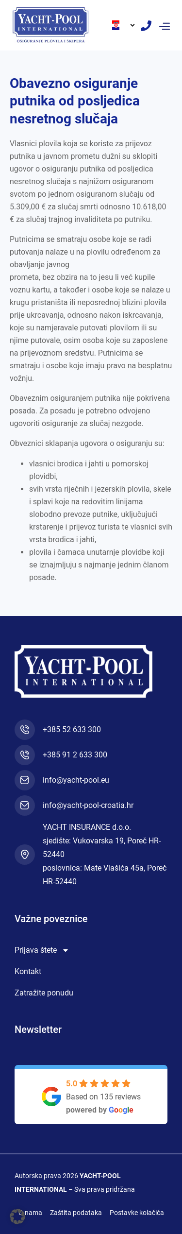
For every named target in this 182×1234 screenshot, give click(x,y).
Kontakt (28, 971)
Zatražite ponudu (44, 992)
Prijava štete (42, 950)
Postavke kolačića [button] (137, 1213)
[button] (164, 25)
